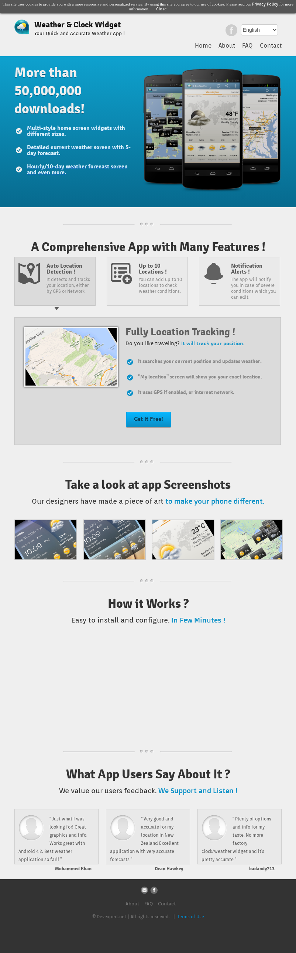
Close (161, 8)
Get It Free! (148, 419)
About (226, 46)
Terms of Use (191, 916)
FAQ (247, 46)
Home (203, 46)
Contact (271, 46)
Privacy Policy (265, 4)
